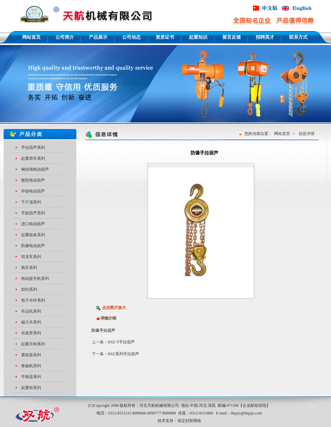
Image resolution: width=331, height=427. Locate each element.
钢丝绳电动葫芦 (35, 169)
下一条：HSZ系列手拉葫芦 (115, 354)
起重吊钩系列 (33, 344)
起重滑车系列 (33, 158)
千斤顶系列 (31, 202)
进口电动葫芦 (33, 224)
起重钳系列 (31, 387)
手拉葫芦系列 (33, 147)
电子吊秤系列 (33, 300)
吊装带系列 (31, 333)
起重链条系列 (33, 235)
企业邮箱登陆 (254, 405)
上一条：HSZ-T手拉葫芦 (113, 342)
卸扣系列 (29, 289)
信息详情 (306, 133)
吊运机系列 (31, 311)
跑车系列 (29, 267)
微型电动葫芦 (33, 180)
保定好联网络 (189, 420)
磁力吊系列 (31, 322)
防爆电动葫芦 (33, 245)
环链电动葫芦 (33, 191)
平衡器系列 (31, 376)
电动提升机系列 (35, 278)
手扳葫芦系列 (33, 213)
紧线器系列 (31, 355)
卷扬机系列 (31, 365)
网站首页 (282, 133)
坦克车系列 (31, 256)
